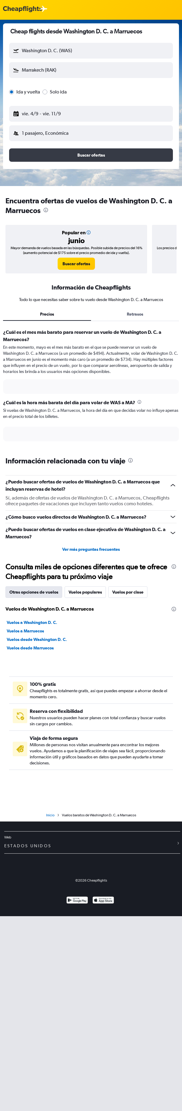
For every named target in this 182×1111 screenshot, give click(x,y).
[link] (76, 264)
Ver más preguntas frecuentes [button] (91, 549)
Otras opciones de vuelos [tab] (33, 592)
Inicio (50, 815)
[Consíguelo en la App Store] (103, 901)
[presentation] (46, 210)
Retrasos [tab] (135, 314)
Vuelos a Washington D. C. (32, 622)
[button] (91, 51)
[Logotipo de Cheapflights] (22, 9)
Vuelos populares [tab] (85, 592)
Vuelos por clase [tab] (127, 592)
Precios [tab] (47, 314)
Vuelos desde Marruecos (30, 647)
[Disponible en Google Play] (77, 901)
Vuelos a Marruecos (25, 630)
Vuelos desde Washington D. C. (37, 639)
